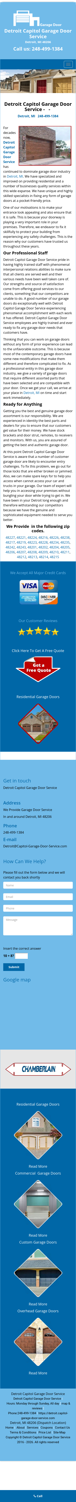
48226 (54, 537)
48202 (43, 547)
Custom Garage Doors (38, 1242)
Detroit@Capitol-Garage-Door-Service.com (35, 846)
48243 (21, 547)
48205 (65, 547)
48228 (43, 542)
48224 (32, 537)
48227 (10, 537)
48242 (10, 547)
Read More (38, 1166)
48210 (54, 552)
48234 (54, 542)
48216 (43, 537)
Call (38, 1496)
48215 (54, 557)
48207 (21, 552)
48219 (21, 542)
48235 (65, 542)
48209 (43, 552)
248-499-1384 (47, 48)
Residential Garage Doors (37, 696)
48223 (32, 542)
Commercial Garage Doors (38, 1173)
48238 (65, 537)
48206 (10, 552)
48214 (43, 557)
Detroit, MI (26, 116)
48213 (32, 557)
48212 (21, 557)
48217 (10, 542)
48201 (32, 547)
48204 (54, 547)
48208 (32, 552)
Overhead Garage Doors (38, 1310)
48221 (21, 537)
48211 (65, 552)
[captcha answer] (21, 956)
